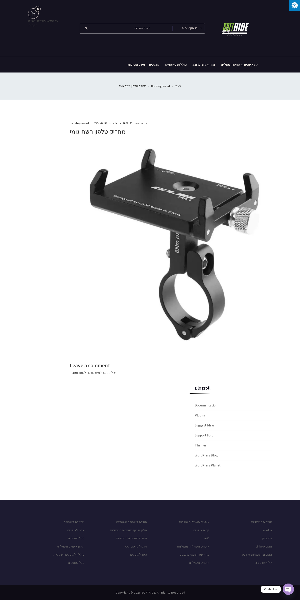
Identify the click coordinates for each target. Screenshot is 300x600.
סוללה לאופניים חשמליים (131, 522)
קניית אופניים (201, 530)
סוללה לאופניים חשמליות (69, 554)
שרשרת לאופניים (74, 522)
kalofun (267, 530)
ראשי (178, 86)
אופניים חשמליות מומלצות (193, 546)
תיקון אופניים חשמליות (70, 546)
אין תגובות (100, 123)
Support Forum (205, 435)
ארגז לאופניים (75, 530)
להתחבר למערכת (102, 373)
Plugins (200, 415)
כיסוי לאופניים (138, 554)
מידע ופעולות (136, 65)
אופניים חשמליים (199, 563)
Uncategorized (160, 86)
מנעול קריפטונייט (136, 546)
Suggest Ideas (205, 425)
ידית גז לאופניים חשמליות (131, 538)
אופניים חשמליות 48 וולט (257, 554)
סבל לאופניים (76, 538)
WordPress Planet (208, 465)
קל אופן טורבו (263, 563)
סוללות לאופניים (176, 65)
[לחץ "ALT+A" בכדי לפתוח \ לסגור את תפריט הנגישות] (294, 5)
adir (115, 123)
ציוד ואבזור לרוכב (203, 65)
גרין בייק (267, 538)
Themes (200, 445)
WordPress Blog (206, 455)
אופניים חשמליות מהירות (194, 522)
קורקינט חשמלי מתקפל (194, 554)
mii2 (206, 538)
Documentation (206, 405)
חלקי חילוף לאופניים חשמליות (128, 530)
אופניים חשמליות (261, 522)
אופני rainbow (263, 546)
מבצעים (154, 65)
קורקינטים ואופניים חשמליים (239, 65)
